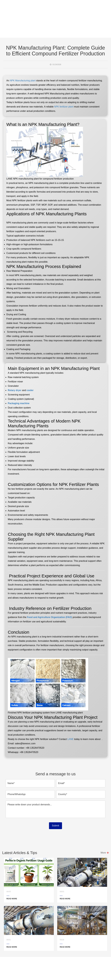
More (103, 852)
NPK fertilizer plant (63, 106)
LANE (70, 739)
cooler (30, 390)
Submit (55, 825)
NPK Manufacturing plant (23, 80)
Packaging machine (18, 403)
